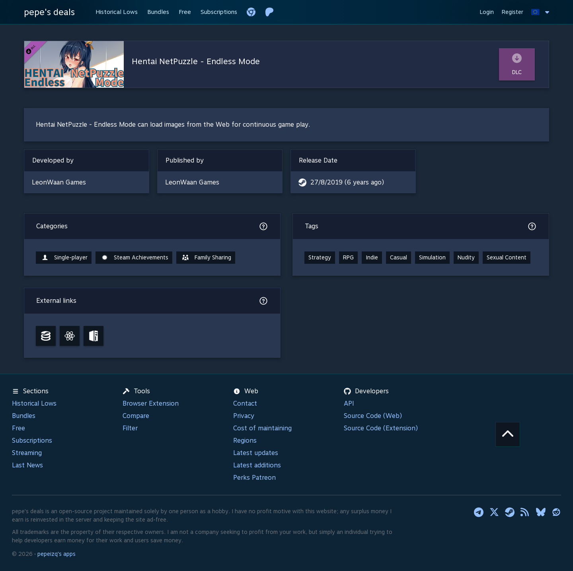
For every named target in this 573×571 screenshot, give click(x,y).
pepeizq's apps (56, 554)
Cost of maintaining (262, 428)
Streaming (27, 453)
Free (18, 428)
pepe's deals (49, 12)
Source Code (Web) (373, 416)
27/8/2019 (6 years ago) (347, 182)
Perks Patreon (254, 477)
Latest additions (257, 465)
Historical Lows (34, 403)
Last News (27, 465)
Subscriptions (32, 440)
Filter (130, 428)
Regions (245, 440)
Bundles (23, 416)
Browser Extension (151, 403)
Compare (136, 416)
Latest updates (255, 453)
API (349, 403)
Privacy (243, 416)
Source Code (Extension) (381, 428)
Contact (245, 403)
